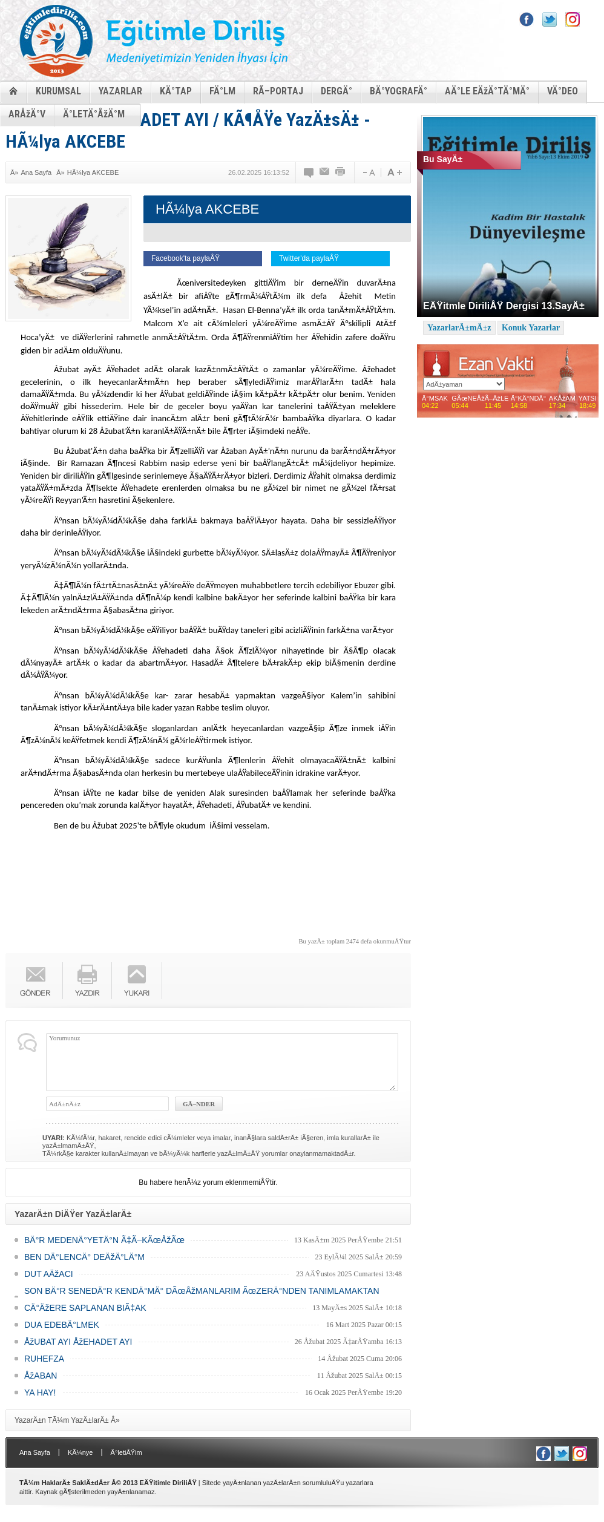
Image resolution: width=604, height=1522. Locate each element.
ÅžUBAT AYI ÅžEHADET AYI (78, 1342)
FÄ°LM (222, 91)
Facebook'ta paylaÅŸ (185, 258)
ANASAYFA (13, 90)
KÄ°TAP (176, 91)
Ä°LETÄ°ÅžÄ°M (94, 114)
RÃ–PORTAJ (278, 91)
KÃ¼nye (80, 1452)
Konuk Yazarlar (531, 327)
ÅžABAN (40, 1375)
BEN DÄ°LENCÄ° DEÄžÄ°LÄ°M (84, 1257)
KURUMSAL (58, 91)
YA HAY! (40, 1392)
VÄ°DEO (562, 91)
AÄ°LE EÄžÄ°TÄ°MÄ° (487, 91)
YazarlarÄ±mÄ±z (459, 327)
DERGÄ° (336, 91)
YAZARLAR (120, 91)
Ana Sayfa (36, 172)
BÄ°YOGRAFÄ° (398, 91)
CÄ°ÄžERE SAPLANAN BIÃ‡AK (85, 1308)
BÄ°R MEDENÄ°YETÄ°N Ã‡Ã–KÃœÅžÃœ (104, 1240)
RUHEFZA (44, 1358)
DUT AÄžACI (48, 1274)
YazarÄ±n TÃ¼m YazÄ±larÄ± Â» (67, 1420)
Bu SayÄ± (442, 159)
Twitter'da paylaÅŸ (309, 258)
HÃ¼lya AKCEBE (93, 172)
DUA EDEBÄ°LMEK (61, 1325)
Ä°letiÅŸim (126, 1452)
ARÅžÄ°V (26, 114)
